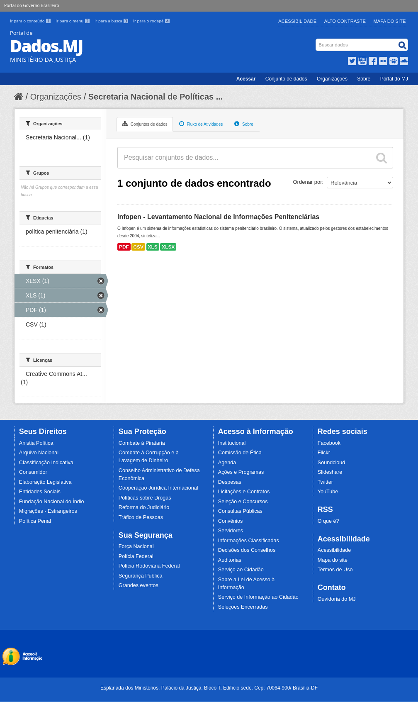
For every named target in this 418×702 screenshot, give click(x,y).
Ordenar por (307, 182)
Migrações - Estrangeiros (48, 511)
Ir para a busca (112, 21)
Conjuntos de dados (145, 124)
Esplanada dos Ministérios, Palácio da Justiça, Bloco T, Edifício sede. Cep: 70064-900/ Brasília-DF (209, 688)
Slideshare (330, 472)
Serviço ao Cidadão (241, 570)
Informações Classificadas (248, 541)
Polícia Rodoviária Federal (149, 566)
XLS (153, 247)
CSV (138, 247)
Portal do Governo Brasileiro (31, 5)
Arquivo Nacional (38, 453)
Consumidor (33, 472)
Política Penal (35, 521)
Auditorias (229, 560)
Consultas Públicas (240, 511)
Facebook (329, 443)
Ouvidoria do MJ (337, 599)
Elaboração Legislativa (45, 482)
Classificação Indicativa (46, 463)
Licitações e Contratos (244, 492)
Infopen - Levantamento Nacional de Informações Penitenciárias (218, 216)
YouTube (328, 492)
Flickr (324, 453)
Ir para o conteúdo (31, 21)
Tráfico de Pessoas (141, 517)
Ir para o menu (73, 21)
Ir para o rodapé (151, 21)
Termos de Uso (335, 570)
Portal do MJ (394, 79)
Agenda (227, 463)
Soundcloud (331, 463)
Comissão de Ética (240, 453)
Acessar (246, 79)
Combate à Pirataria (142, 443)
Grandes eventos (138, 585)
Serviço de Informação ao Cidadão (258, 597)
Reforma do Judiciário (144, 507)
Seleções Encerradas (243, 607)
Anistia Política (36, 443)
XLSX (168, 247)
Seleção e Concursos (243, 502)
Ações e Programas (241, 472)
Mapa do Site (390, 21)
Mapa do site (333, 560)
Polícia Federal (136, 556)
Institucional (232, 443)
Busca (316, 40)
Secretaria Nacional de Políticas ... (155, 96)
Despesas (229, 482)
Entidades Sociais (40, 492)
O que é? (328, 521)
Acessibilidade (297, 21)
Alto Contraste (345, 21)
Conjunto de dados (286, 79)
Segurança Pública (141, 576)
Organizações (332, 79)
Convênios (230, 521)
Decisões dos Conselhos (247, 550)
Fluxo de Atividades (201, 124)
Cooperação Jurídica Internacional (158, 488)
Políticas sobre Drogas (145, 498)
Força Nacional (136, 546)
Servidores (230, 531)
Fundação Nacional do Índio (51, 502)
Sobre (363, 79)
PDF (124, 247)
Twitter (325, 482)
